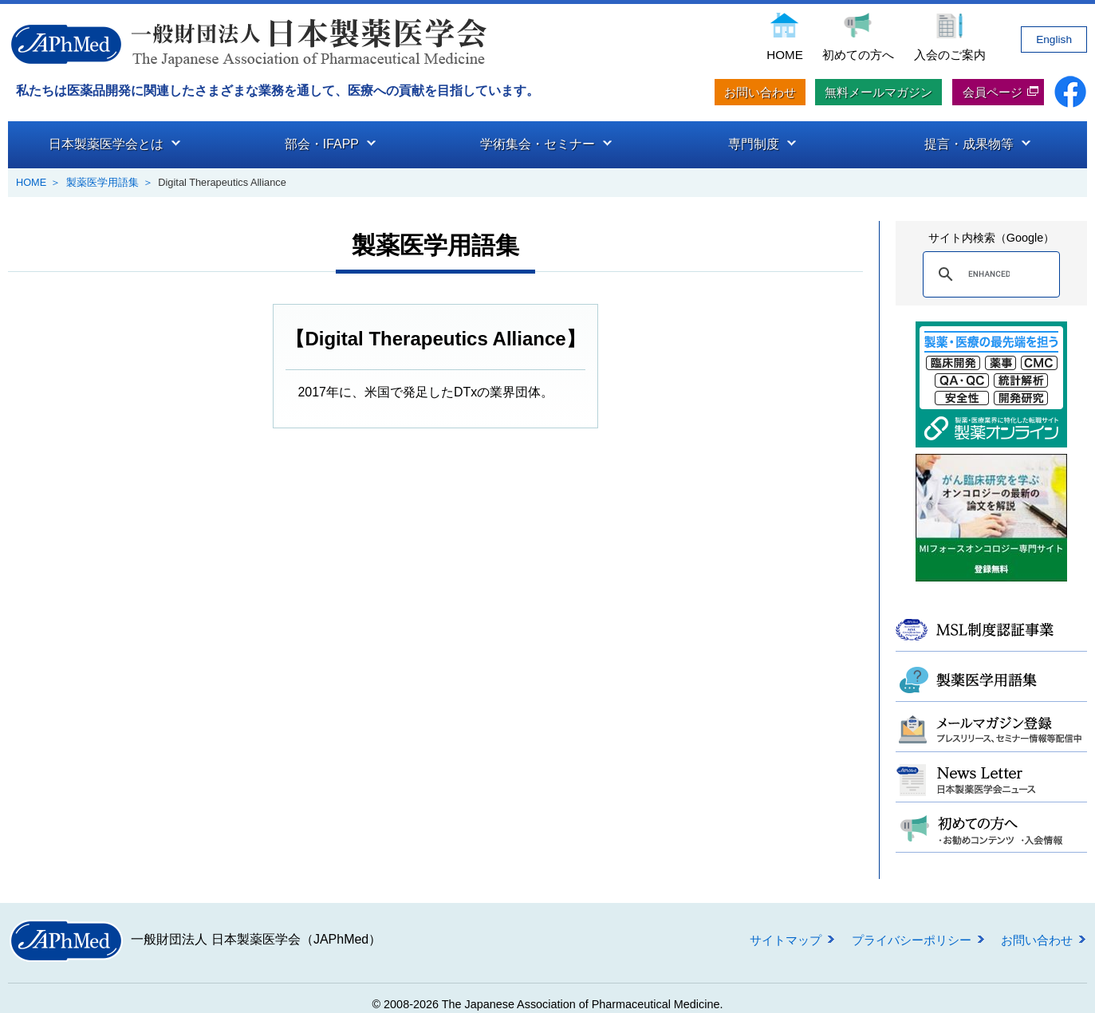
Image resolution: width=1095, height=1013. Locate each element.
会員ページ (992, 92)
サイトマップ (785, 939)
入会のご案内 (950, 54)
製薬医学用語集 (102, 182)
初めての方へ (858, 54)
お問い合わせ (760, 92)
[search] (989, 273)
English (1054, 39)
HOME (784, 54)
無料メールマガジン (878, 92)
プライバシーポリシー (911, 939)
